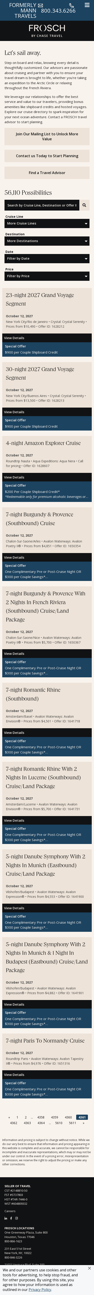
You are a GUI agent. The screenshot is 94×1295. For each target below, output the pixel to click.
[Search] (84, 205)
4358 (40, 1117)
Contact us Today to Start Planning (47, 155)
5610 (58, 1123)
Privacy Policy (40, 1289)
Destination (15, 234)
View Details (14, 338)
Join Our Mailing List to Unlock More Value (47, 136)
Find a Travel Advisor (47, 172)
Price (9, 269)
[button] (89, 1268)
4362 (13, 1123)
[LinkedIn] (6, 1218)
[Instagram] (16, 1218)
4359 (54, 1117)
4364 (41, 1123)
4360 (68, 1117)
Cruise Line (14, 216)
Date (9, 251)
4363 (27, 1123)
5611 (72, 1123)
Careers (10, 1211)
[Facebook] (11, 1218)
